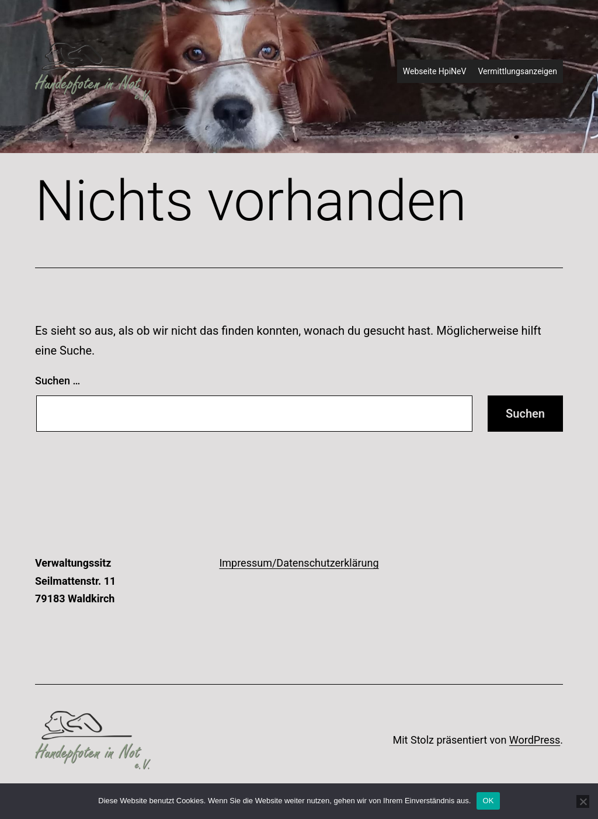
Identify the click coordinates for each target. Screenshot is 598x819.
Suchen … (57, 380)
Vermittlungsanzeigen (517, 71)
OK (487, 800)
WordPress (534, 740)
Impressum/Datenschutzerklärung (298, 563)
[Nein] (582, 801)
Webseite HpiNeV (435, 71)
